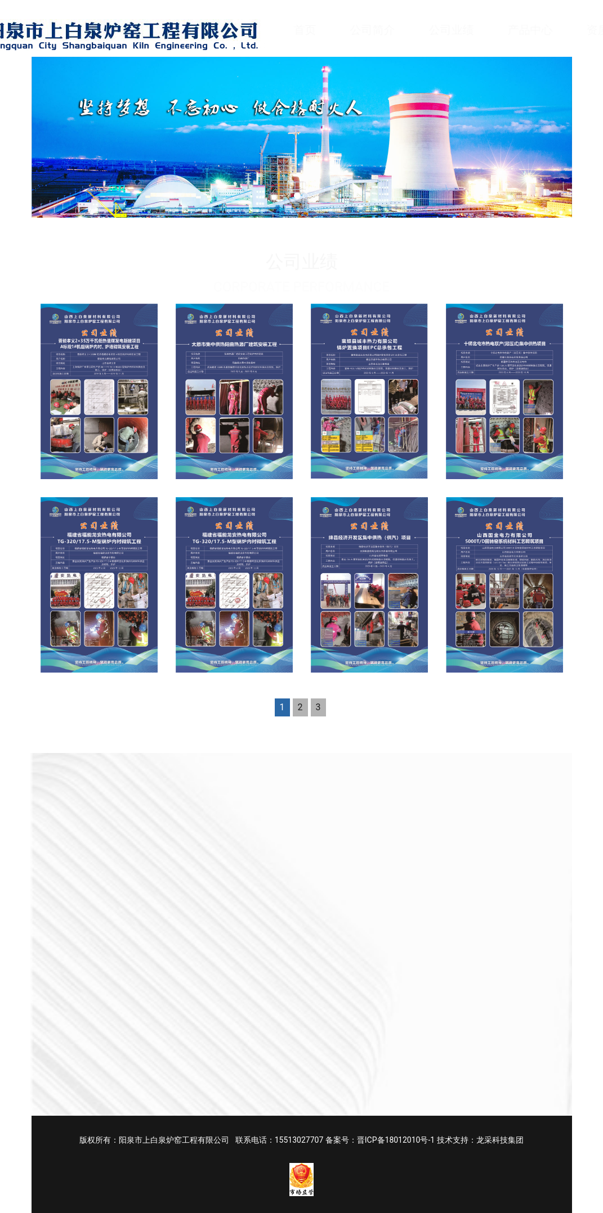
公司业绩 (462, 30)
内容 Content (353, 866)
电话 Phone (476, 815)
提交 (343, 1029)
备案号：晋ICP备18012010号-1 (380, 1139)
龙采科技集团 (500, 1139)
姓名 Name (349, 815)
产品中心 (541, 30)
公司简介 (383, 30)
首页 (316, 30)
